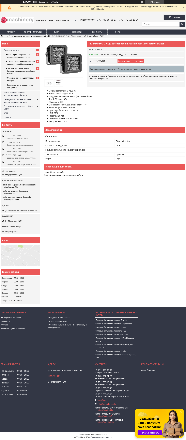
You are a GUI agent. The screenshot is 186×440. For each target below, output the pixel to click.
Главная (11, 32)
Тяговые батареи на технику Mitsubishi (112, 334)
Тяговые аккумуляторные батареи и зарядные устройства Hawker (21, 71)
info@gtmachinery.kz (13, 175)
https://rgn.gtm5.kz (11, 199)
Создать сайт (44, 2)
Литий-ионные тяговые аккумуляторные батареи (15, 94)
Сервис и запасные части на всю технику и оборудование (67, 326)
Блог (56, 32)
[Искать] (182, 24)
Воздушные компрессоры (60, 318)
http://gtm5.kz (10, 171)
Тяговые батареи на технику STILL (111, 331)
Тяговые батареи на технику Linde (111, 327)
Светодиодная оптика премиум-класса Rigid (29, 36)
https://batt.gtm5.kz (11, 193)
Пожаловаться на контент (101, 437)
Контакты (97, 32)
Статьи (5, 325)
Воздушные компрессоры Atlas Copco (18, 107)
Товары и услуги (33, 32)
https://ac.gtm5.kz (11, 187)
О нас (118, 32)
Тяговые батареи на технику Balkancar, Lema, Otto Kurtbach (115, 345)
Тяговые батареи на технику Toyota (111, 320)
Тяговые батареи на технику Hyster (111, 351)
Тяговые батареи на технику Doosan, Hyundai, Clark (115, 356)
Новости (76, 32)
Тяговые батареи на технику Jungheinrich (114, 324)
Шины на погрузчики (58, 321)
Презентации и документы (13, 328)
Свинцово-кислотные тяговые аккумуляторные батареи (17, 100)
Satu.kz (105, 435)
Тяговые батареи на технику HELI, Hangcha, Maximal (114, 339)
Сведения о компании (11, 318)
